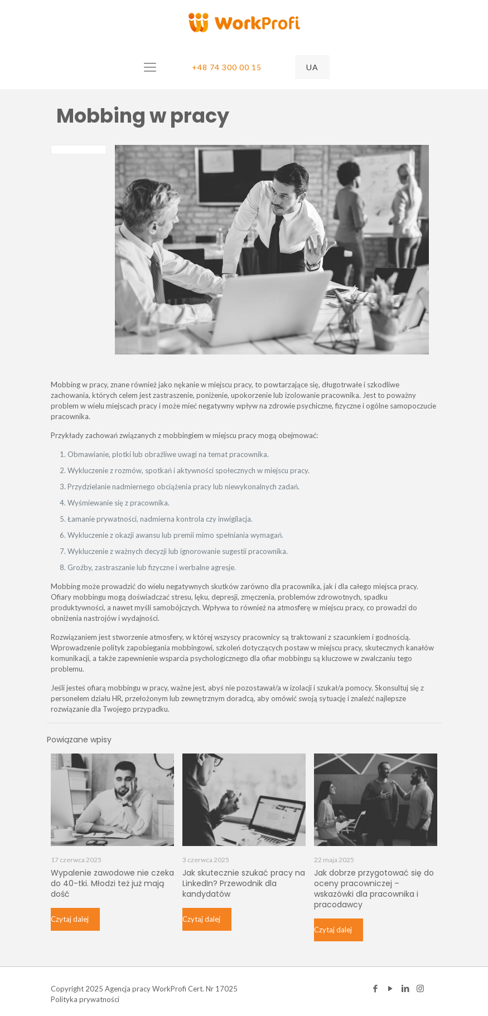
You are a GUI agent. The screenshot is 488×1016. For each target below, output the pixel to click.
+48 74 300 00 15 (227, 67)
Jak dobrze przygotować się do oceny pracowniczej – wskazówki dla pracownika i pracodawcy (374, 888)
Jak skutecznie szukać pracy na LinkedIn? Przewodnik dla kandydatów (243, 883)
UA (312, 67)
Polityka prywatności (85, 999)
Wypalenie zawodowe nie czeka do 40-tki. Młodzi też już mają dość (112, 883)
